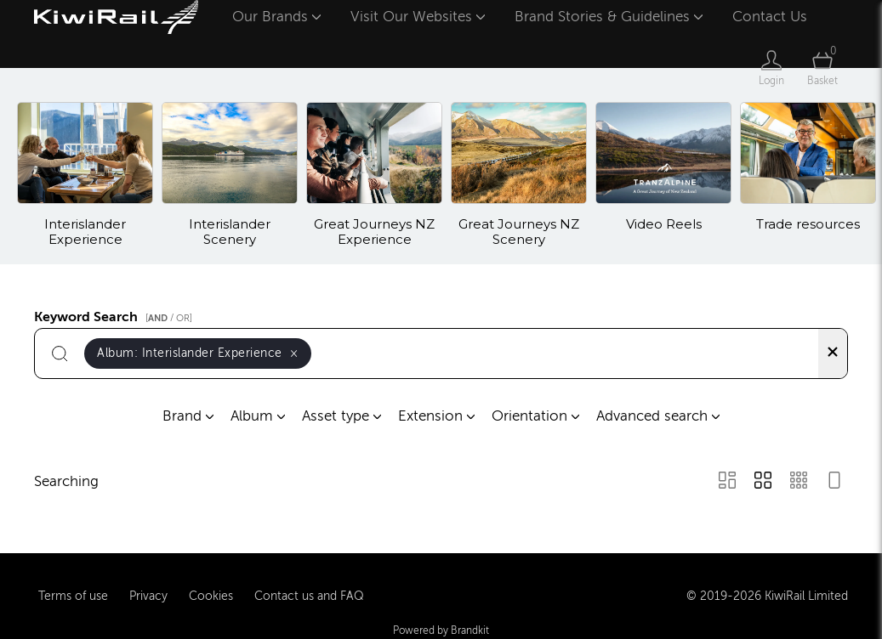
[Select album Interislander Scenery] (230, 174)
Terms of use (73, 595)
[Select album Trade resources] (808, 174)
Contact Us (769, 16)
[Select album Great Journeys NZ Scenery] (519, 174)
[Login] (771, 68)
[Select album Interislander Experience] (85, 174)
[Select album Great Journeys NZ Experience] (374, 174)
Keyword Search (115, 314)
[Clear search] (832, 353)
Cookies (211, 595)
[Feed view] (834, 482)
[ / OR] (168, 318)
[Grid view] (763, 482)
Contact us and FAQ (309, 595)
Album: (198, 353)
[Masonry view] (727, 482)
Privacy (148, 595)
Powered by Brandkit (441, 630)
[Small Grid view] (798, 482)
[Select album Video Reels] (663, 174)
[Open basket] (822, 68)
